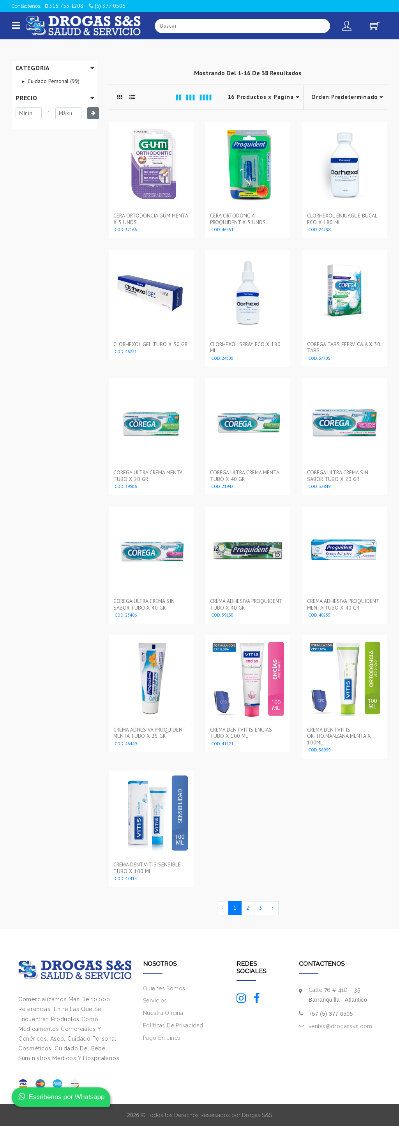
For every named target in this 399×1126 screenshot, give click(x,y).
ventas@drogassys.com (340, 1026)
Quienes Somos (164, 988)
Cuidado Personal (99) (52, 81)
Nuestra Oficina (163, 1013)
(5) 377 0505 (107, 5)
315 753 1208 (64, 5)
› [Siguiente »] (273, 907)
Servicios (155, 1000)
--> (345, 97)
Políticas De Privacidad (173, 1025)
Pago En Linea (161, 1038)
